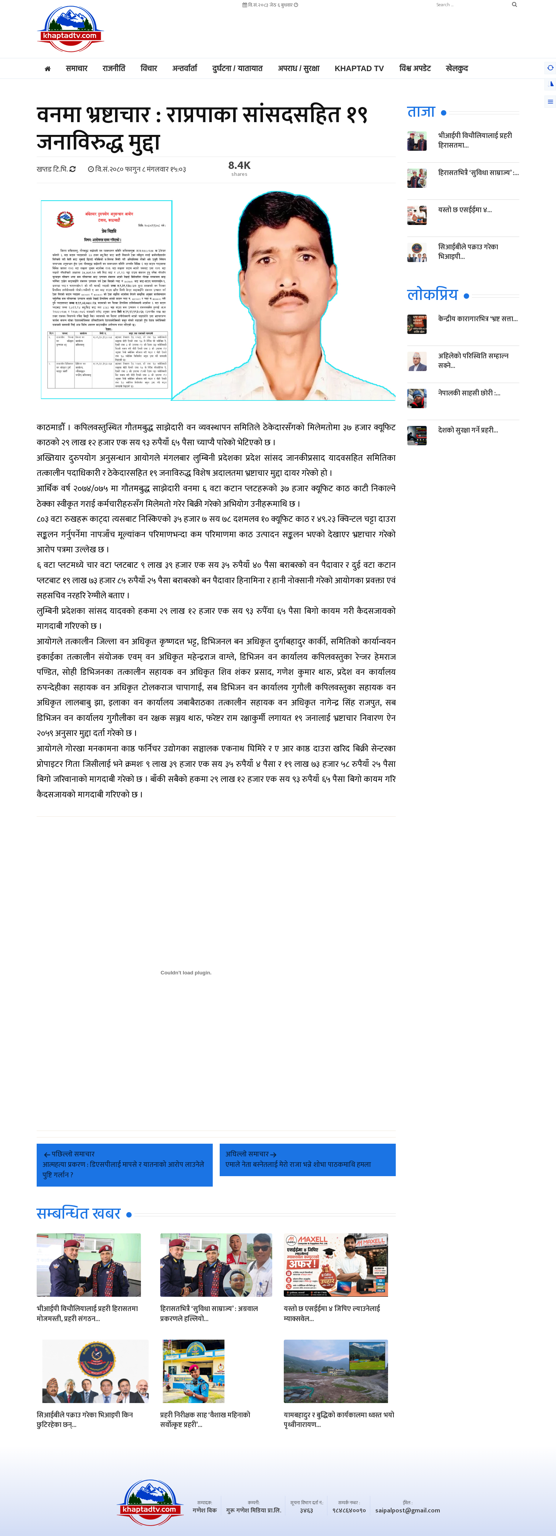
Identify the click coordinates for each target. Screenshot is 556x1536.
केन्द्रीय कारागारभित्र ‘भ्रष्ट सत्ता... (478, 319)
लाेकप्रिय (432, 296)
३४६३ (306, 1511)
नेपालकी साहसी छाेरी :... (469, 393)
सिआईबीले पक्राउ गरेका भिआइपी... (468, 252)
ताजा (421, 113)
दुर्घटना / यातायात (237, 68)
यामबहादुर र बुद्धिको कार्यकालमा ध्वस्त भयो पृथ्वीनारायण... (339, 1421)
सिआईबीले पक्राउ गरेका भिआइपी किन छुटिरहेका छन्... (85, 1421)
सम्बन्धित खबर (78, 1215)
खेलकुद (457, 68)
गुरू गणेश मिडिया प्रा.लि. (253, 1511)
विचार (149, 68)
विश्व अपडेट (415, 68)
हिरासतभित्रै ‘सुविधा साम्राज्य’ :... (478, 173)
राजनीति (114, 68)
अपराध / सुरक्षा (298, 68)
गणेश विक (205, 1511)
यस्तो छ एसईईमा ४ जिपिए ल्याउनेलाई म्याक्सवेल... (332, 1314)
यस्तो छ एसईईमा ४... (465, 210)
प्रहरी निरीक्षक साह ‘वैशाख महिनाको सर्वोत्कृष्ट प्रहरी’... (205, 1421)
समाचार (76, 68)
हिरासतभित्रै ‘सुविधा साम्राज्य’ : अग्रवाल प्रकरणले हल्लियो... (209, 1314)
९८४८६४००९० (349, 1511)
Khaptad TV (359, 68)
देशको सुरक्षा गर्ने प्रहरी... (468, 430)
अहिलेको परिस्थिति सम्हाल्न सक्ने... (473, 361)
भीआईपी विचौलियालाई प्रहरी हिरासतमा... (475, 141)
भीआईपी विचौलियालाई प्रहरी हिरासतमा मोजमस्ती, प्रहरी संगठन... (87, 1314)
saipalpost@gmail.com (407, 1511)
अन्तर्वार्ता (184, 68)
